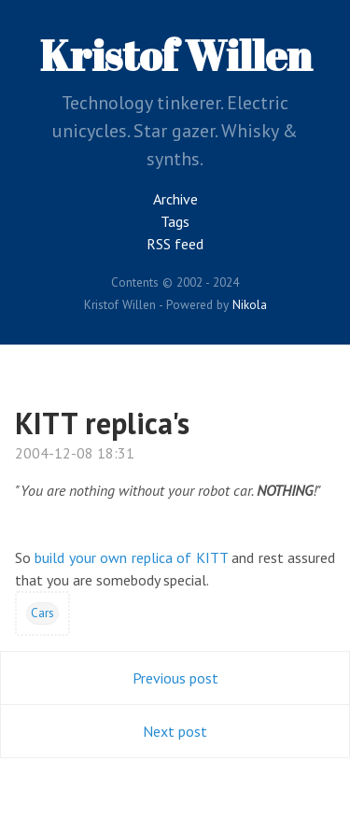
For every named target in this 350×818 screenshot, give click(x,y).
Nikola (249, 304)
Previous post (175, 678)
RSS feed (175, 243)
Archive (175, 199)
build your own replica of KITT (131, 557)
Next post (175, 731)
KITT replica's (102, 423)
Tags (175, 221)
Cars (42, 612)
